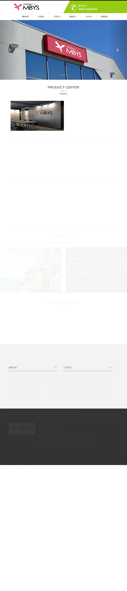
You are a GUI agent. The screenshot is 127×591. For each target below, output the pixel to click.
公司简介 (41, 16)
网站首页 (25, 16)
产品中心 (57, 16)
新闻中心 (72, 16)
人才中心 (88, 16)
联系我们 (104, 16)
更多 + (56, 367)
